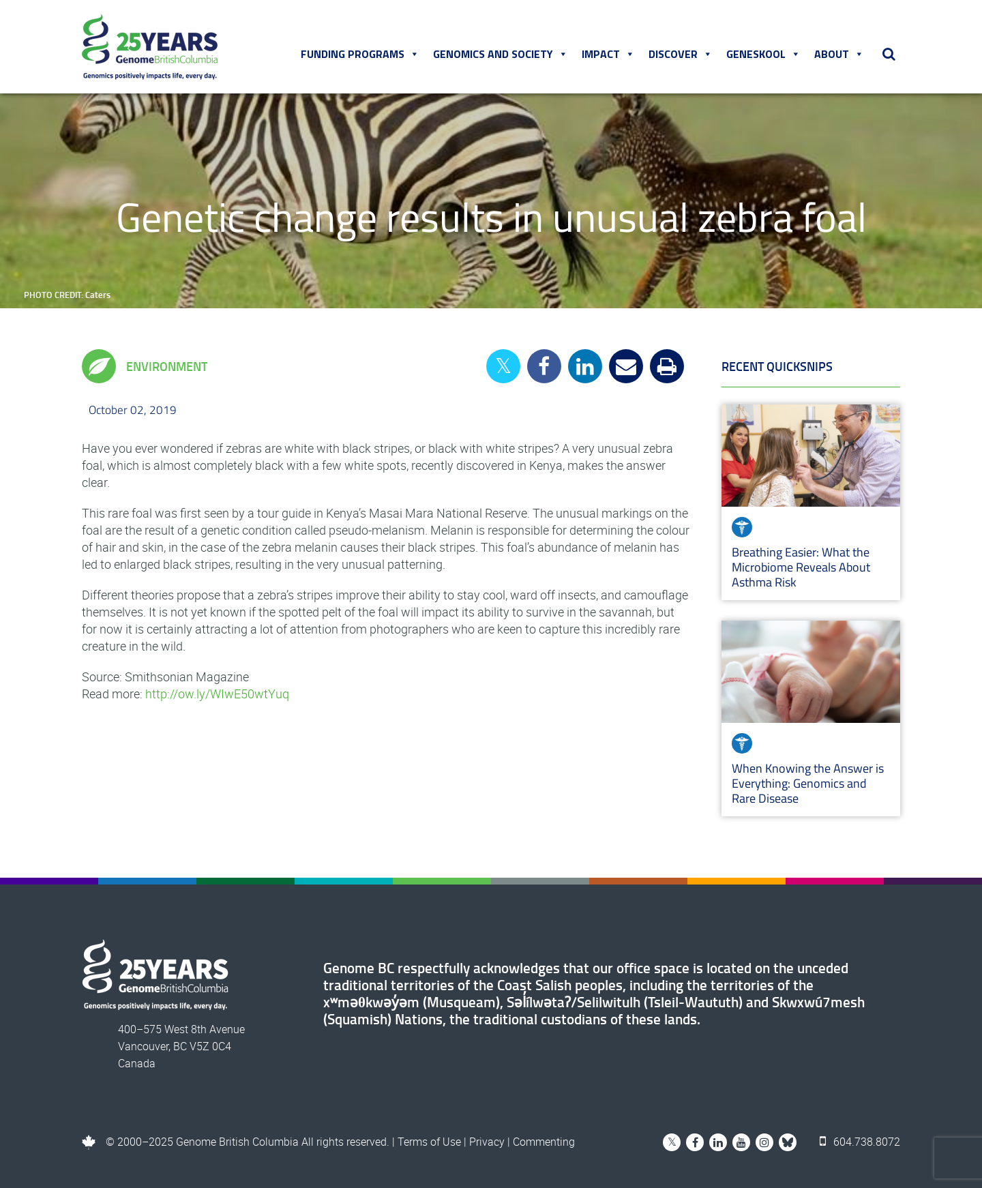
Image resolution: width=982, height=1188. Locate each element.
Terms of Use (429, 1141)
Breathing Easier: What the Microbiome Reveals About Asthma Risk (801, 567)
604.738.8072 (860, 1141)
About (839, 54)
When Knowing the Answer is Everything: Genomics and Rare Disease (808, 783)
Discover (681, 54)
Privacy (487, 1141)
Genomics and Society (500, 54)
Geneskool (763, 54)
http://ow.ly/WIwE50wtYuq (217, 693)
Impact (608, 54)
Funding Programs (360, 54)
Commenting (544, 1141)
